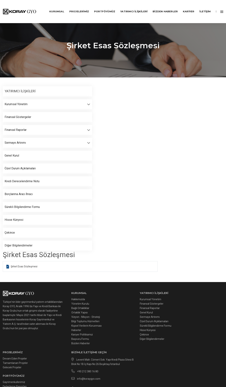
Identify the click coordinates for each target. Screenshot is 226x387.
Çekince (97, 330)
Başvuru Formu (56, 335)
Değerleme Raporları (150, 323)
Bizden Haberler (162, 6)
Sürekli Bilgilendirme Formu (109, 321)
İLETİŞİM (202, 6)
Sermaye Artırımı (103, 313)
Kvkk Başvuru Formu (185, 371)
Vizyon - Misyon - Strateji (62, 313)
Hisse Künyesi (101, 326)
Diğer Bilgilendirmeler (105, 335)
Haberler (53, 326)
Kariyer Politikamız (58, 330)
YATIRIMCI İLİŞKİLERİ (131, 6)
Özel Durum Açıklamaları (107, 317)
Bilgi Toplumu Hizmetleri (62, 317)
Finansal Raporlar (103, 304)
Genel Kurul (99, 308)
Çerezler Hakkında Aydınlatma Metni (50, 371)
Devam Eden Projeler (150, 295)
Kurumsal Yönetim (104, 295)
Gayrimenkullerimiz (149, 319)
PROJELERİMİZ (76, 6)
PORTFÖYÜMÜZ (101, 6)
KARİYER (185, 6)
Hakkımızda (54, 295)
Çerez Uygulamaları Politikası (92, 371)
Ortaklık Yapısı (56, 308)
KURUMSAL (53, 6)
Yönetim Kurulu (57, 299)
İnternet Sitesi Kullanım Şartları (152, 371)
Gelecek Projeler (147, 304)
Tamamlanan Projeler (150, 299)
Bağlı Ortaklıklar (57, 304)
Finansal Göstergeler (105, 299)
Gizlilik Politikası (121, 371)
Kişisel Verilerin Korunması (63, 321)
